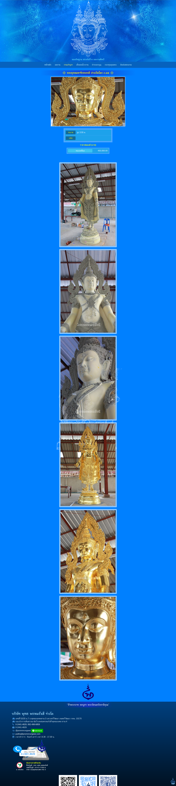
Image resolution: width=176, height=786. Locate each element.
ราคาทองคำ (108, 737)
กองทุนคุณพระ (111, 65)
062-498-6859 (44, 730)
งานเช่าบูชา (68, 65)
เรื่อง (122, 712)
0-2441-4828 (31, 730)
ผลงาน (57, 65)
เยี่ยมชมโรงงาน (82, 65)
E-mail (122, 735)
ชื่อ (121, 719)
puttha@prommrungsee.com (38, 740)
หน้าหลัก (47, 65)
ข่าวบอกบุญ (96, 65)
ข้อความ (123, 743)
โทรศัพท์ (123, 727)
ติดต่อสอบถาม (126, 65)
